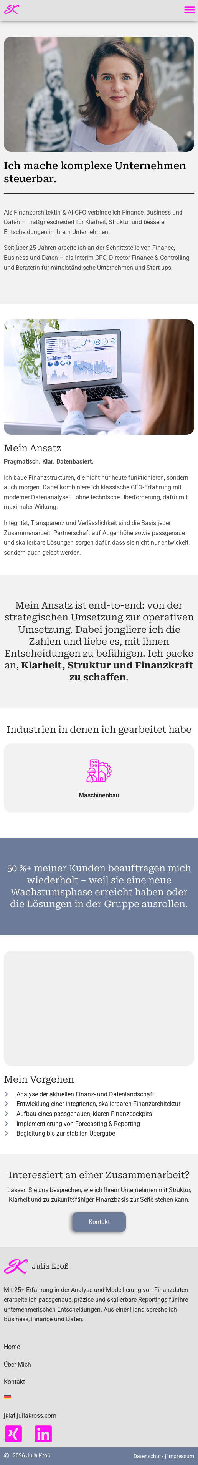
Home (12, 1346)
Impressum (180, 1456)
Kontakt (14, 1381)
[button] (189, 9)
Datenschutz (149, 1456)
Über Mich (17, 1364)
